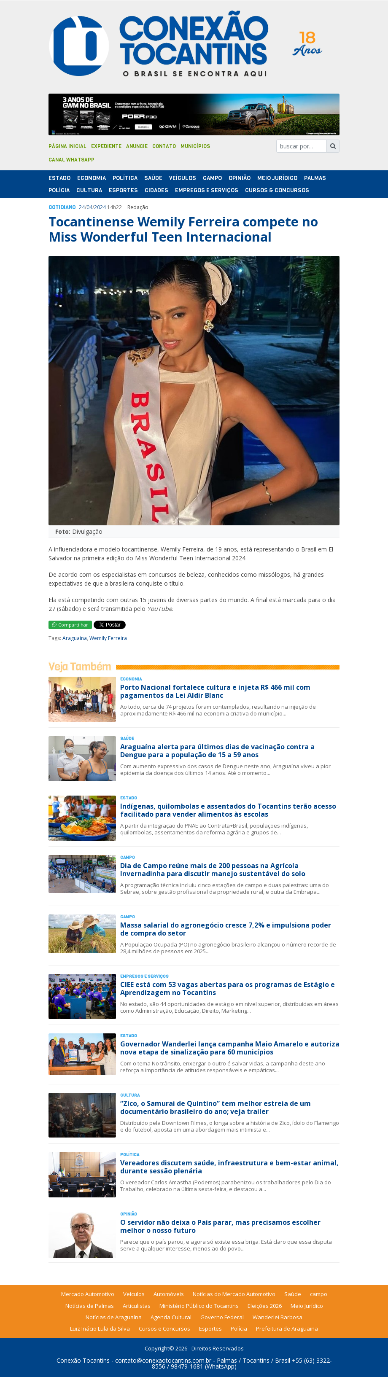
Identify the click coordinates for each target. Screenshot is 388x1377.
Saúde (153, 178)
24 (82, 207)
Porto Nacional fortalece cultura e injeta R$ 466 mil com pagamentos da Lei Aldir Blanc (215, 691)
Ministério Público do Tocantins (199, 1306)
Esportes (123, 190)
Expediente (106, 146)
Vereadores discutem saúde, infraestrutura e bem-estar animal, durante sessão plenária (229, 1166)
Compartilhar (70, 624)
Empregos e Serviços (206, 190)
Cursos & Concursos (277, 190)
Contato (164, 146)
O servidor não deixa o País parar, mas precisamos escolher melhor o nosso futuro (220, 1226)
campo (318, 1294)
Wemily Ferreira (108, 638)
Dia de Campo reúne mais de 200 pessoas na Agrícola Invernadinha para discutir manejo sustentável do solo (212, 869)
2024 (100, 207)
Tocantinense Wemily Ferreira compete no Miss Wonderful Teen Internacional (183, 229)
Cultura (89, 190)
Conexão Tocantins (83, 1360)
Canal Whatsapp (71, 159)
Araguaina (74, 638)
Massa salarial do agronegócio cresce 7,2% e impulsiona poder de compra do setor (225, 929)
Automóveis (169, 1294)
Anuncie (137, 146)
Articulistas (137, 1306)
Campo (212, 178)
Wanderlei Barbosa (277, 1317)
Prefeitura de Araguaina (287, 1328)
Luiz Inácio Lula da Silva (100, 1328)
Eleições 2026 (265, 1306)
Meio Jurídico (277, 178)
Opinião (240, 178)
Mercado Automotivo (87, 1294)
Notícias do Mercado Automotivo (234, 1294)
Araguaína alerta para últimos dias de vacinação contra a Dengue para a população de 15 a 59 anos (217, 750)
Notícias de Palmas (89, 1306)
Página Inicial (67, 146)
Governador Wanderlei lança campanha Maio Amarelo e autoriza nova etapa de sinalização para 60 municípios (230, 1048)
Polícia (239, 1328)
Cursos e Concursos (164, 1328)
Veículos (182, 178)
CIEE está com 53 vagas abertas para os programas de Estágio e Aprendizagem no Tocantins (227, 988)
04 (89, 207)
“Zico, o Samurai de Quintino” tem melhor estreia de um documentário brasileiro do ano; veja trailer (215, 1107)
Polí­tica (125, 178)
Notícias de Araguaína (114, 1317)
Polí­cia (59, 190)
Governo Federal (222, 1317)
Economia (91, 178)
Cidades (156, 190)
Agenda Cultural (171, 1317)
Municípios (195, 146)
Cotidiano (61, 207)
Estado (59, 178)
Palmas (315, 178)
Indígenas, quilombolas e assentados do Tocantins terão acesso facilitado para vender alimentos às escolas (228, 810)
